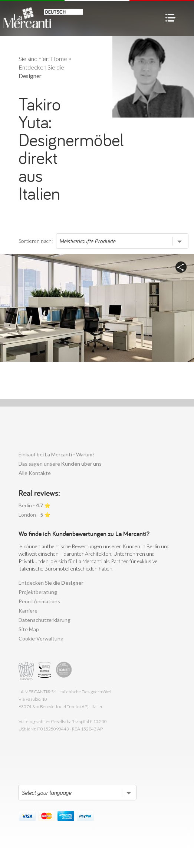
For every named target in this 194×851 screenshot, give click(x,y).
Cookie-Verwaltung (41, 638)
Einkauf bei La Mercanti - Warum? (57, 454)
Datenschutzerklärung (44, 620)
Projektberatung (38, 592)
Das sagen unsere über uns (60, 463)
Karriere (28, 610)
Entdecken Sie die (51, 582)
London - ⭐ (34, 514)
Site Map (29, 629)
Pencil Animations (39, 601)
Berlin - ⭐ (34, 505)
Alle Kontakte (35, 473)
